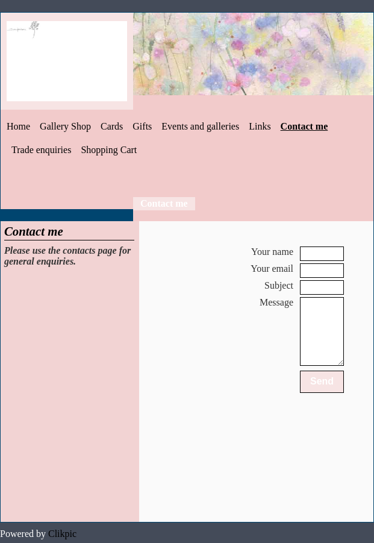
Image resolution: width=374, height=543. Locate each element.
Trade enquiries (41, 150)
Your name (272, 251)
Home (18, 126)
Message (276, 302)
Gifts (142, 126)
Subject (278, 285)
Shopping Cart (109, 150)
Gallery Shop (65, 126)
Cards (112, 126)
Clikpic (62, 534)
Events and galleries (200, 126)
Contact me (304, 126)
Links (259, 126)
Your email (272, 268)
